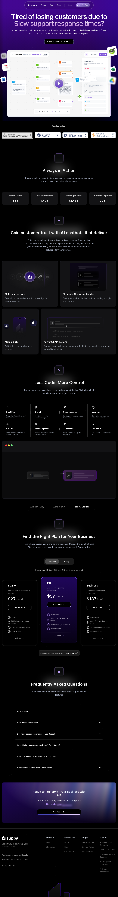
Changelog (50, 847)
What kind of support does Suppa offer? (59, 768)
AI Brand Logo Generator (106, 843)
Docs (59, 5)
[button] (37, 508)
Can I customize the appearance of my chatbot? (59, 756)
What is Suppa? (59, 711)
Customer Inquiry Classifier (107, 855)
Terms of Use (88, 842)
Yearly (66, 561)
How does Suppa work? (59, 722)
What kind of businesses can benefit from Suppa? (59, 745)
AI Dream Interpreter (104, 870)
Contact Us (69, 851)
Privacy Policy (88, 851)
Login (70, 5)
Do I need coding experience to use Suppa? (59, 734)
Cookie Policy (88, 847)
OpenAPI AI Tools (107, 850)
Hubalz (24, 855)
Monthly (52, 561)
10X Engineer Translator (105, 863)
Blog (51, 5)
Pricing (43, 5)
